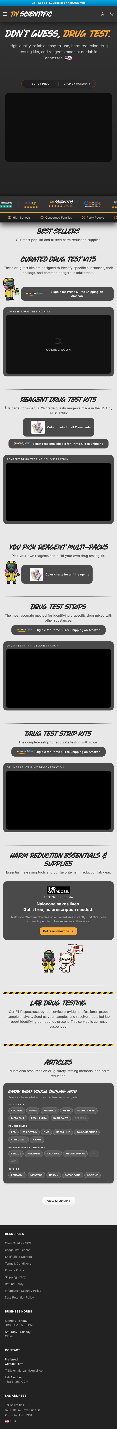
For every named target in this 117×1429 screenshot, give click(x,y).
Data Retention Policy (19, 1297)
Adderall (49, 1110)
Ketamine (33, 1153)
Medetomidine (75, 1153)
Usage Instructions (17, 1250)
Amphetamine (86, 1110)
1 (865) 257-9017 (16, 1381)
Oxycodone (72, 1175)
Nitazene (36, 1175)
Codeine (92, 1175)
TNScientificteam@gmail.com (25, 1370)
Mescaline (63, 1132)
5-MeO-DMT (18, 1139)
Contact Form (14, 1363)
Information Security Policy (23, 1290)
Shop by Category (77, 83)
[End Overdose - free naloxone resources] (71, 958)
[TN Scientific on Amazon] (89, 204)
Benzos (16, 1153)
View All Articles (58, 1201)
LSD (13, 1132)
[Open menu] (5, 14)
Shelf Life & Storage (18, 1256)
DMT (46, 1132)
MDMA (33, 1110)
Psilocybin (30, 1132)
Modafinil (18, 1118)
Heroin (53, 1175)
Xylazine (53, 1153)
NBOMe (37, 1139)
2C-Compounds (87, 1132)
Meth (66, 1110)
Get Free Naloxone (58, 931)
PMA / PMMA (39, 1118)
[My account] (102, 14)
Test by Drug (40, 83)
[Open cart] (111, 14)
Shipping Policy (15, 1277)
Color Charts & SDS (18, 1243)
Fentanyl (17, 1175)
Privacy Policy (14, 1270)
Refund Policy (14, 1284)
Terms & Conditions (18, 1263)
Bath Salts (60, 1118)
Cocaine (16, 1110)
